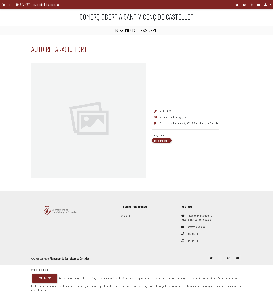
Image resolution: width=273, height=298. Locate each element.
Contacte (7, 4)
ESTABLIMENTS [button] (125, 30)
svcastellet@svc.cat (46, 4)
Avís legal (125, 215)
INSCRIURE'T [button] (148, 30)
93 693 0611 (23, 4)
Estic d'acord (45, 278)
